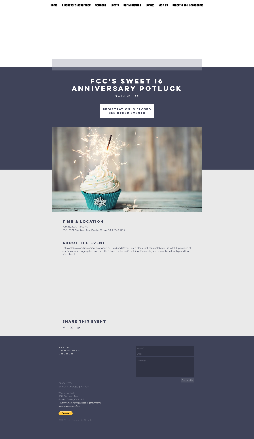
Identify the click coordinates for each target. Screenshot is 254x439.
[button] (66, 413)
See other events (127, 113)
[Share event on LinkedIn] (79, 328)
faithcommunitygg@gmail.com (74, 386)
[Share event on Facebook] (64, 328)
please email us (72, 406)
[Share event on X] (71, 328)
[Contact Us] (187, 380)
